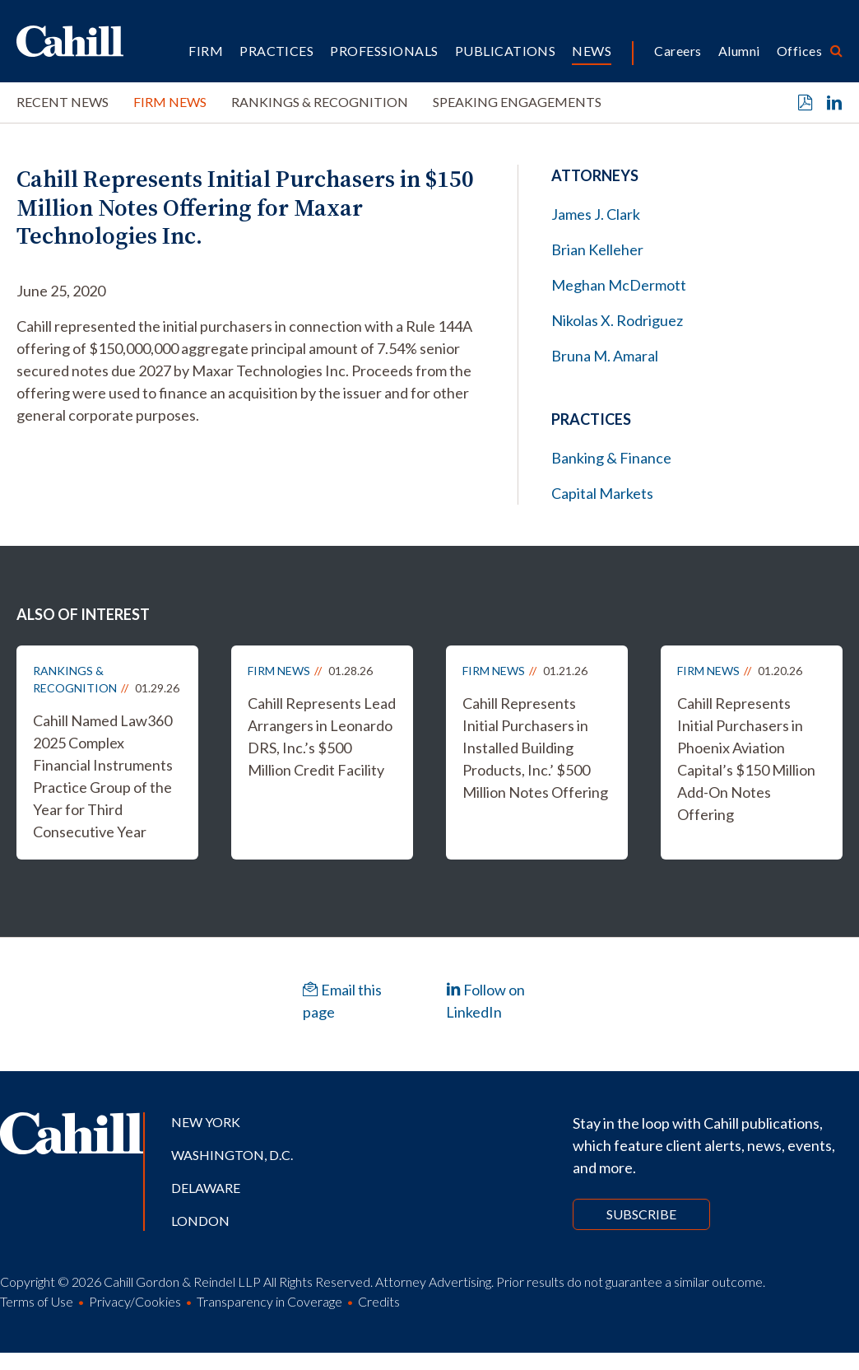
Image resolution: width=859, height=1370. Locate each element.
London (200, 1220)
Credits (379, 1301)
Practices (276, 50)
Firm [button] (205, 50)
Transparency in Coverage (269, 1301)
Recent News (62, 102)
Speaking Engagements (517, 102)
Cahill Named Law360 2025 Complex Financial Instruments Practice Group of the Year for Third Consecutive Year (103, 776)
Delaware (205, 1187)
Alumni (739, 50)
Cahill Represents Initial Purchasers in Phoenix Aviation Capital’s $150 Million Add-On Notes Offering (746, 758)
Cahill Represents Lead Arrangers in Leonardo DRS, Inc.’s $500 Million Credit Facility (322, 736)
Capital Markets (602, 493)
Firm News (170, 102)
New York (205, 1122)
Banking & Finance (611, 458)
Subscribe (641, 1214)
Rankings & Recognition (319, 102)
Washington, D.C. (232, 1155)
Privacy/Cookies (135, 1301)
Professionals (384, 50)
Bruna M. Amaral (604, 356)
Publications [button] (505, 50)
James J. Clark (595, 214)
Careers (677, 50)
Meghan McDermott (618, 285)
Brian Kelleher (597, 249)
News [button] (591, 50)
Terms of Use (36, 1301)
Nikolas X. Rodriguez (617, 320)
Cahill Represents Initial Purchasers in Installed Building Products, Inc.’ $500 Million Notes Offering (535, 747)
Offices (799, 50)
